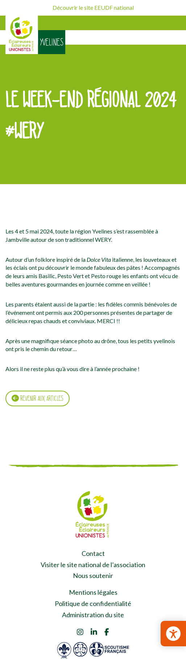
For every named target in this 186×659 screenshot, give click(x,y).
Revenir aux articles (37, 398)
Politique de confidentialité (93, 603)
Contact (93, 553)
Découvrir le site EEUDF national (93, 7)
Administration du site (93, 615)
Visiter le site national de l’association (93, 565)
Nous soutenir (93, 575)
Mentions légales (93, 592)
